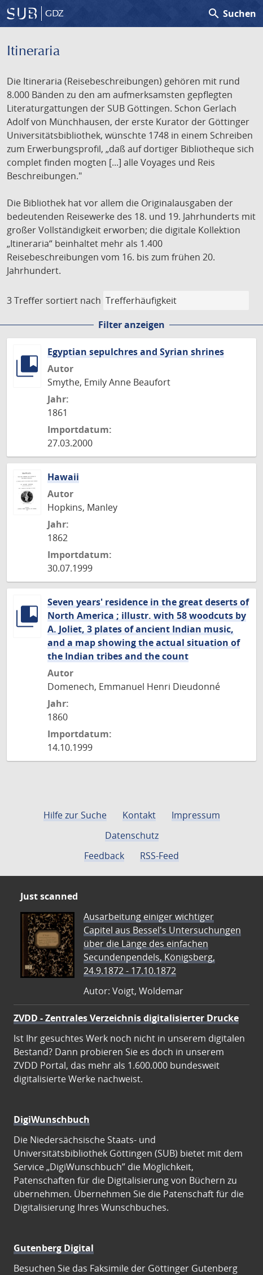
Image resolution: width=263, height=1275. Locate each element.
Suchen (231, 13)
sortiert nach (73, 300)
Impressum (196, 815)
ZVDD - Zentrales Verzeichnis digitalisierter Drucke (126, 1018)
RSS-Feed (159, 855)
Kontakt (139, 815)
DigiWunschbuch (52, 1119)
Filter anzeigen (131, 324)
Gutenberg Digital (54, 1248)
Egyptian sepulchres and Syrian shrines (135, 352)
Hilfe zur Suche (75, 815)
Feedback (104, 855)
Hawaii (63, 477)
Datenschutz (132, 835)
